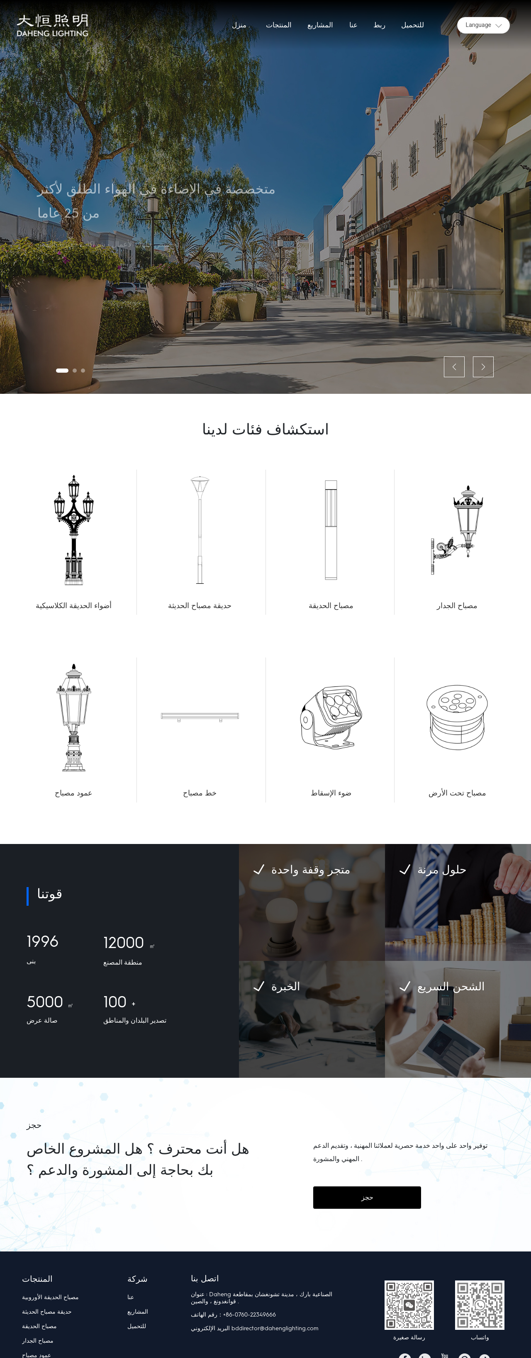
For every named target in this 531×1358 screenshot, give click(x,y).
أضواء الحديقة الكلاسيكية (74, 605)
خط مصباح (200, 793)
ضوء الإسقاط (331, 793)
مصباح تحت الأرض (457, 793)
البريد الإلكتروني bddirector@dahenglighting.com (255, 1328)
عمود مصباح (74, 793)
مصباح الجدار (457, 605)
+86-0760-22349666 (249, 1314)
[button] (62, 371)
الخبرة (285, 986)
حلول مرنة (442, 869)
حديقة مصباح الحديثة (199, 605)
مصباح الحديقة (331, 605)
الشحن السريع (451, 986)
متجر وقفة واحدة (310, 869)
